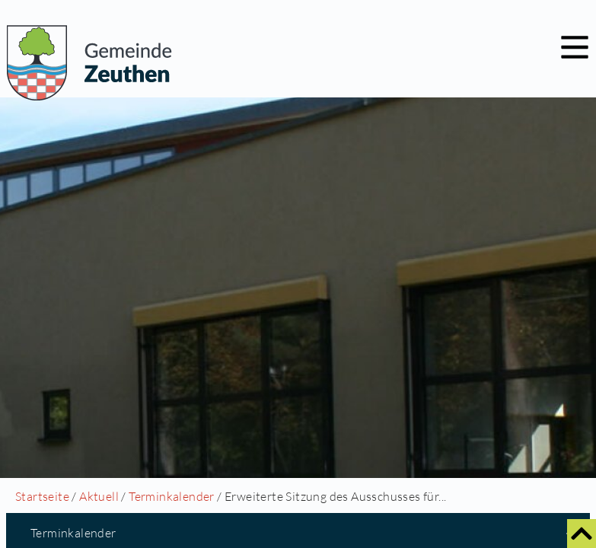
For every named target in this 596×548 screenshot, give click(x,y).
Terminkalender (172, 496)
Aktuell (99, 496)
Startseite (42, 496)
